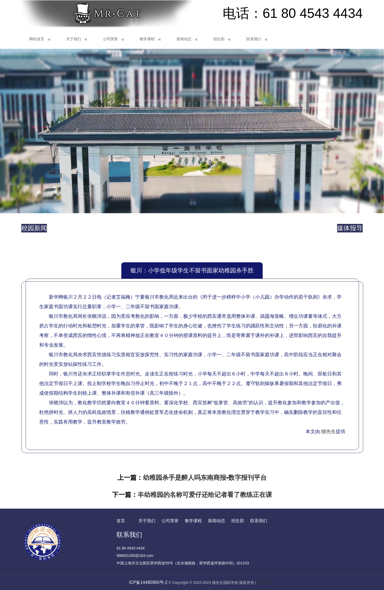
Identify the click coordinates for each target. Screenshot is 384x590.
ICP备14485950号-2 (148, 582)
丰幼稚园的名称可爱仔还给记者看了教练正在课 (205, 494)
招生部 (221, 39)
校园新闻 (34, 228)
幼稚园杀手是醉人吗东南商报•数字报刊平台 (205, 477)
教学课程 (150, 39)
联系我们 (256, 39)
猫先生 (328, 431)
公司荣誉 (113, 39)
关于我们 (76, 39)
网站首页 (39, 39)
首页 (121, 520)
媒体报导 (350, 228)
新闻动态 (187, 39)
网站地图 (263, 582)
